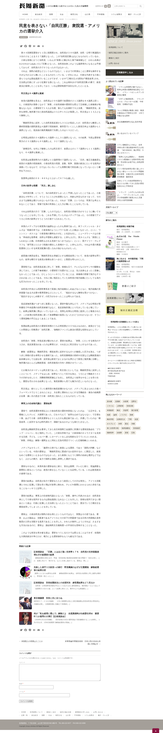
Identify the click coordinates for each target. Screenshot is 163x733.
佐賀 (136, 419)
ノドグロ (123, 415)
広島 (133, 433)
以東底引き (121, 419)
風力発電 (134, 410)
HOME (25, 14)
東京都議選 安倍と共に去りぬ (48, 598)
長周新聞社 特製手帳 (125, 226)
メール (22, 695)
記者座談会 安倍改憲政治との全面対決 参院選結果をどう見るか (64, 583)
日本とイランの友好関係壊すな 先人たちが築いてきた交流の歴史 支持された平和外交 (131, 183)
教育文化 (74, 14)
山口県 (87, 14)
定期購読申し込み (125, 72)
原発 (126, 433)
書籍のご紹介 (114, 58)
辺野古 (133, 401)
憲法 (126, 424)
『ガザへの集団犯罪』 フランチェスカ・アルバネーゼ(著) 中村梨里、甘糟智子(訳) (130, 101)
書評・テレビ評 (134, 14)
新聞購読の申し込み (82, 715)
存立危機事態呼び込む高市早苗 (129, 122)
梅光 (118, 410)
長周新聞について (116, 47)
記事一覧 (24, 718)
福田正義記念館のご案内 (118, 53)
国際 (51, 14)
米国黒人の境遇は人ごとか (31, 641)
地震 (108, 415)
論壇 (115, 415)
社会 (62, 14)
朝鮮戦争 (110, 433)
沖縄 (133, 424)
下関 (130, 419)
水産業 (125, 401)
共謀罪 (125, 410)
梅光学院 (110, 419)
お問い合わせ (114, 63)
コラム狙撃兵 (116, 14)
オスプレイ (111, 424)
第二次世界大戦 (113, 428)
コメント (22, 662)
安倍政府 (136, 428)
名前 (21, 687)
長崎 (131, 415)
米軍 (120, 424)
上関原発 (120, 406)
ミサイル (110, 406)
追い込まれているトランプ (128, 133)
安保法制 (130, 406)
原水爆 (109, 401)
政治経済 (38, 14)
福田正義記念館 (65, 715)
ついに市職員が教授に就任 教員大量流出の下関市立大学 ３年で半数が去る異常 (130, 113)
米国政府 (110, 410)
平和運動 (101, 14)
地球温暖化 (126, 428)
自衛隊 (119, 433)
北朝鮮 (117, 401)
